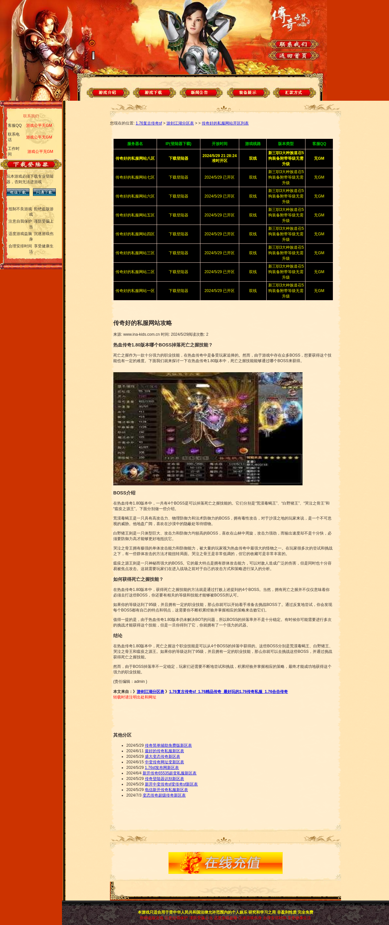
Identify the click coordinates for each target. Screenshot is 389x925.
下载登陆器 (178, 177)
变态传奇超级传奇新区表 (164, 795)
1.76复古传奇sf (149, 123)
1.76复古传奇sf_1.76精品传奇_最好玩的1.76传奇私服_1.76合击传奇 (228, 691)
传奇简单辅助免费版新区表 (168, 745)
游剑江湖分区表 (180, 123)
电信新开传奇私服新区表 (166, 789)
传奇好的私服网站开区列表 (225, 123)
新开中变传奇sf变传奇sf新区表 (171, 784)
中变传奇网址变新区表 (164, 762)
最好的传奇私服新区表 (164, 751)
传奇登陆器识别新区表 (164, 778)
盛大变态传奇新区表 (162, 756)
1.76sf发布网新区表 (162, 767)
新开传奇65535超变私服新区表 (169, 773)
